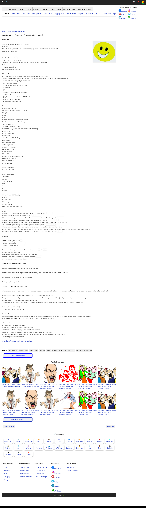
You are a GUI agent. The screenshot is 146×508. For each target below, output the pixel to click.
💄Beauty (99, 440)
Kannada (21, 9)
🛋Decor (59, 440)
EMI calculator (89, 14)
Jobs (50, 14)
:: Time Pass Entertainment (15, 31)
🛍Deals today (8, 440)
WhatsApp (56, 490)
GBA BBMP (26, 14)
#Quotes (54, 350)
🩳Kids (89, 447)
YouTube (55, 476)
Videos (12, 14)
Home (4, 31)
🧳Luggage (69, 447)
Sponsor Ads (40, 473)
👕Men (18, 447)
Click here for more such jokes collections (17, 341)
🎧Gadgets (109, 447)
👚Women (28, 447)
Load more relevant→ (18, 419)
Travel (5, 9)
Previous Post (9, 426)
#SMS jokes (62, 350)
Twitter (55, 481)
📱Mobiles (8, 453)
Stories (45, 9)
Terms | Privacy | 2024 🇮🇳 (59, 495)
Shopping (66, 9)
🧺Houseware (79, 440)
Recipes (80, 14)
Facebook (56, 467)
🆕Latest (18, 440)
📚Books (49, 440)
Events (45, 14)
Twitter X (131, 14)
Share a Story (24, 470)
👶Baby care (79, 447)
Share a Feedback (73, 470)
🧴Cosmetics (109, 440)
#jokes (48, 350)
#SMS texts (71, 350)
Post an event (24, 473)
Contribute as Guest (85, 9)
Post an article (24, 467)
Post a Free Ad (40, 470)
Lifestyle (28, 9)
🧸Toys (99, 447)
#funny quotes (34, 350)
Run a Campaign (41, 477)
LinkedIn (55, 485)
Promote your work (26, 477)
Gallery (74, 9)
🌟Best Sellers (29, 440)
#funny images (23, 350)
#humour (42, 350)
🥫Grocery (89, 440)
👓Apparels (39, 447)
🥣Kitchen (69, 440)
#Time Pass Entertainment (84, 350)
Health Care (37, 9)
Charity (59, 9)
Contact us (70, 467)
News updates (36, 14)
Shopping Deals (59, 14)
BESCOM (99, 14)
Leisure (52, 9)
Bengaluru (12, 9)
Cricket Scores (71, 14)
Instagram (56, 472)
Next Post (110, 426)
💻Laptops (18, 453)
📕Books (29, 453)
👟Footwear (49, 447)
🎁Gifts (38, 440)
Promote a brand (41, 467)
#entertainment (13, 350)
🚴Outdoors (8, 447)
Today (18, 14)
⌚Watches (59, 447)
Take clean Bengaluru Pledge (113, 14)
